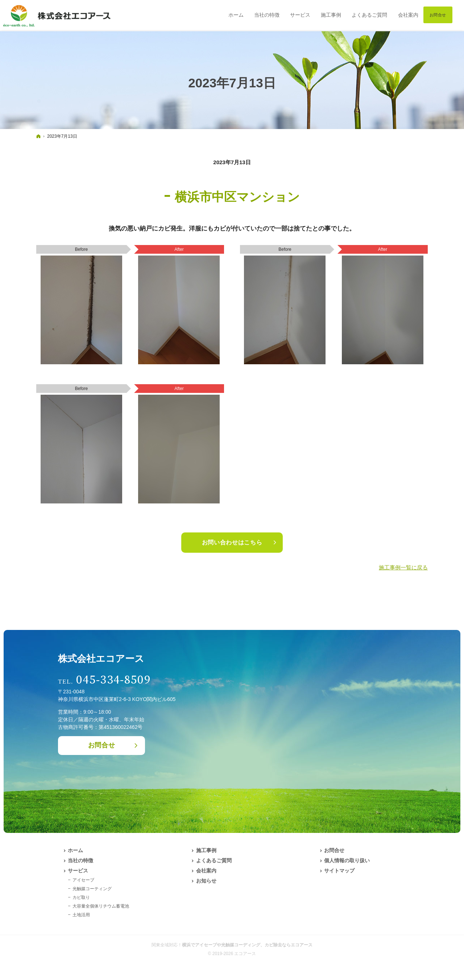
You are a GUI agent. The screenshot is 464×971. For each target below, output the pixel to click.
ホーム (75, 850)
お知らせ (206, 881)
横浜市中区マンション (237, 197)
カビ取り (81, 897)
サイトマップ (339, 871)
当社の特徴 (80, 860)
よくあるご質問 (214, 860)
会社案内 (206, 871)
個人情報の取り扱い (347, 860)
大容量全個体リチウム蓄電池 (100, 906)
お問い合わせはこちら (232, 542)
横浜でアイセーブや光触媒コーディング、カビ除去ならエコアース (247, 944)
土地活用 (81, 914)
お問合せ (101, 745)
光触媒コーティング (92, 888)
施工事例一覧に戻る (403, 567)
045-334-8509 (113, 680)
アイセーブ (83, 880)
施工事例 (206, 850)
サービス (78, 871)
